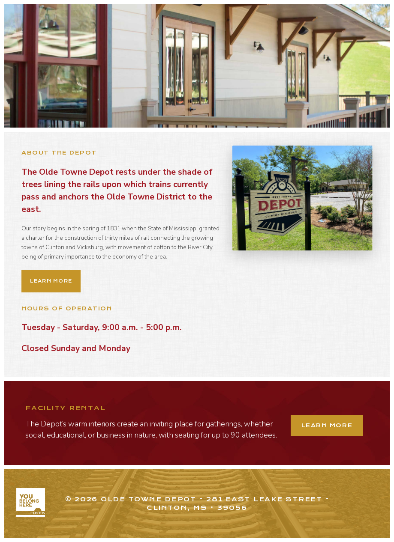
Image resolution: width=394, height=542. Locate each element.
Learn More (51, 281)
